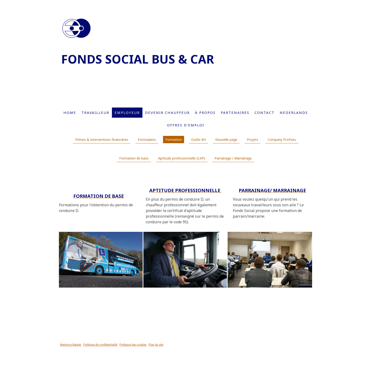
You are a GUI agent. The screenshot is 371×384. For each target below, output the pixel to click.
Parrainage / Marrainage (233, 158)
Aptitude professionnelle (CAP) (181, 158)
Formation (173, 139)
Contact (264, 112)
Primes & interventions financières (101, 139)
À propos (205, 112)
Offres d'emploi (185, 125)
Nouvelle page (226, 139)
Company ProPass (282, 139)
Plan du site (156, 344)
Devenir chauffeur (167, 112)
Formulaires (147, 139)
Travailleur (95, 112)
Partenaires (235, 112)
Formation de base (134, 158)
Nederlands (294, 112)
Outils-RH (198, 139)
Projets (252, 139)
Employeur (127, 112)
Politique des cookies (132, 344)
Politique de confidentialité (100, 344)
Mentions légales (70, 344)
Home (69, 112)
